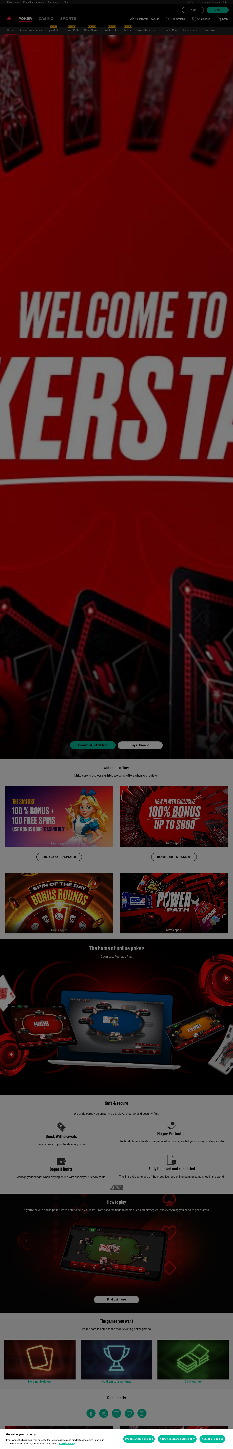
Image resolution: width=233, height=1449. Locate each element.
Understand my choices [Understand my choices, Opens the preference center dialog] (139, 1439)
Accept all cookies (212, 1439)
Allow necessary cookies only (177, 1439)
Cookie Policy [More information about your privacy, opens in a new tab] (67, 1443)
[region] (116, 1439)
